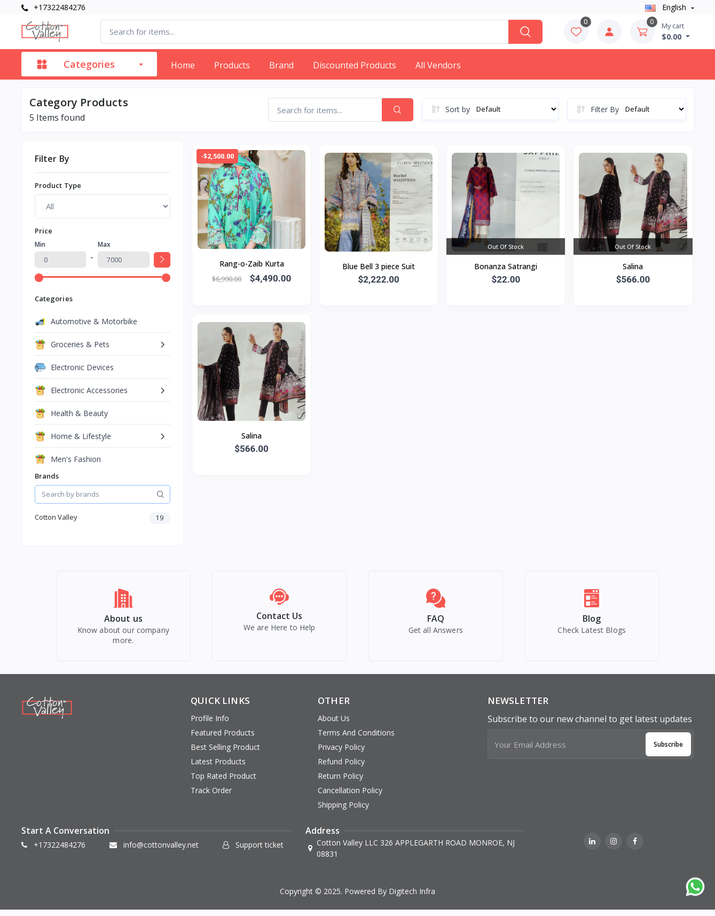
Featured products (223, 738)
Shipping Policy (343, 810)
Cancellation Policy (350, 796)
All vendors (438, 65)
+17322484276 (53, 7)
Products (232, 65)
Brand (281, 65)
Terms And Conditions (356, 738)
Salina (633, 266)
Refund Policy (341, 767)
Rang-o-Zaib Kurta (251, 264)
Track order (211, 796)
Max (104, 244)
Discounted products (354, 65)
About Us (334, 724)
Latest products (218, 767)
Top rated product (223, 782)
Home (183, 65)
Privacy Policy (341, 753)
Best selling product (225, 753)
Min (40, 244)
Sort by (457, 109)
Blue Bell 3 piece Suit (378, 266)
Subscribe (668, 749)
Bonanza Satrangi (505, 266)
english (666, 7)
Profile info (210, 724)
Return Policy (340, 782)
